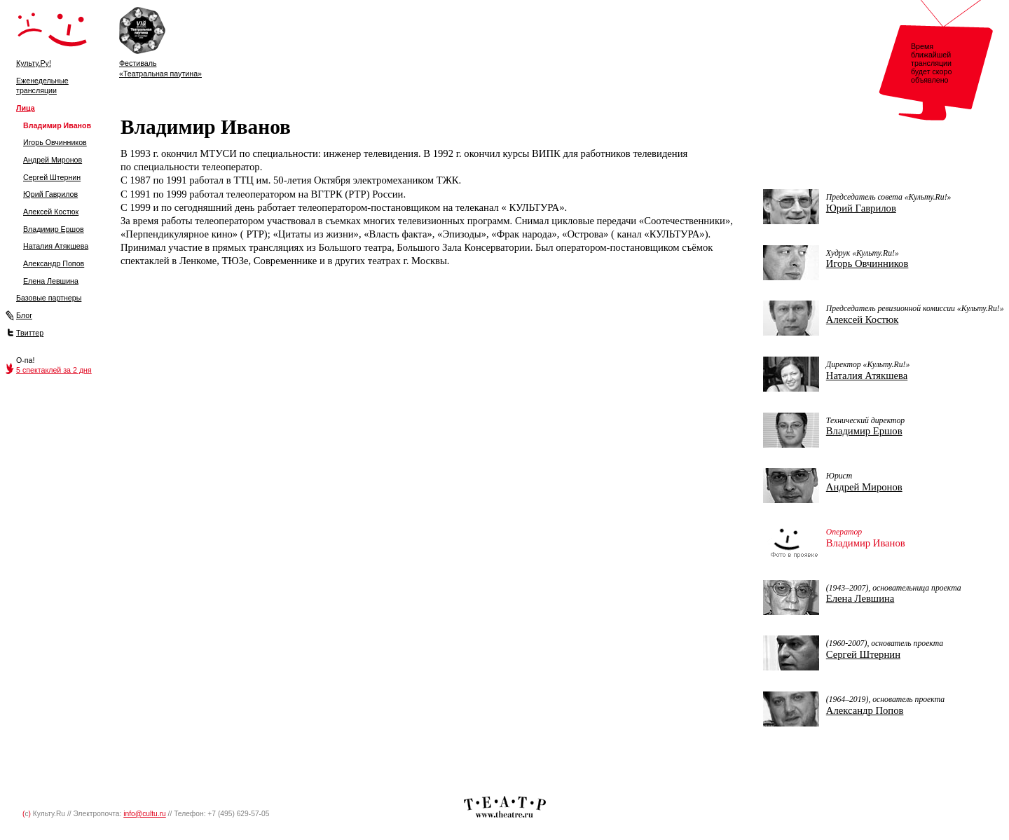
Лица (25, 108)
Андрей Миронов (52, 160)
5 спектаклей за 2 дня (54, 370)
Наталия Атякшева (55, 246)
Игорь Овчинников (55, 142)
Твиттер (29, 333)
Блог (24, 315)
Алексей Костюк (50, 211)
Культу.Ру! (33, 63)
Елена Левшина (50, 281)
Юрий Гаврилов (50, 194)
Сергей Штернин (52, 177)
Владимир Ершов (53, 229)
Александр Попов (53, 263)
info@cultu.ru (144, 814)
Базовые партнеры (48, 298)
